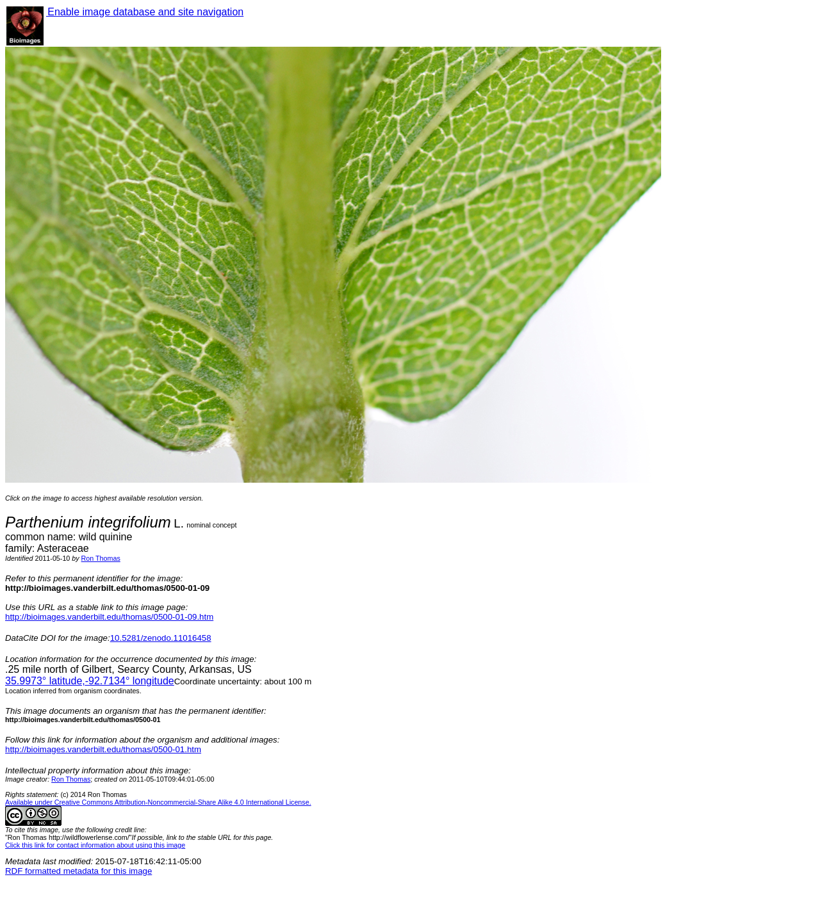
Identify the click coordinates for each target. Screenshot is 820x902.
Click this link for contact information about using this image (95, 845)
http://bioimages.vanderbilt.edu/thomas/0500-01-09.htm (109, 617)
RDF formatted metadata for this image (78, 871)
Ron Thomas (100, 558)
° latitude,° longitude (89, 680)
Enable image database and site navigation (144, 11)
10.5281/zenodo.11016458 (160, 638)
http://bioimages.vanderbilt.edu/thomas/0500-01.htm (103, 749)
